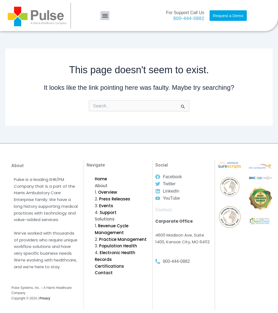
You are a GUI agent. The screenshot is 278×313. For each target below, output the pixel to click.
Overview (107, 192)
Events (106, 206)
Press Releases (114, 199)
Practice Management (123, 239)
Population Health (118, 246)
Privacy (44, 298)
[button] (104, 15)
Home (101, 179)
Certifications (109, 266)
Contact (104, 273)
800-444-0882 (188, 18)
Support (108, 212)
